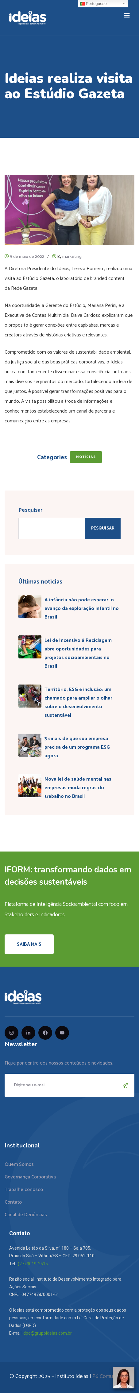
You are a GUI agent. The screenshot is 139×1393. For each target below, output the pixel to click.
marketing (72, 256)
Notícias (86, 457)
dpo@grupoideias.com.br (47, 1333)
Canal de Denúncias (26, 1215)
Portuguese (93, 3)
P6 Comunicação (111, 1376)
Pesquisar (30, 510)
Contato (13, 1202)
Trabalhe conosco (24, 1189)
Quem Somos (19, 1164)
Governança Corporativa (30, 1177)
